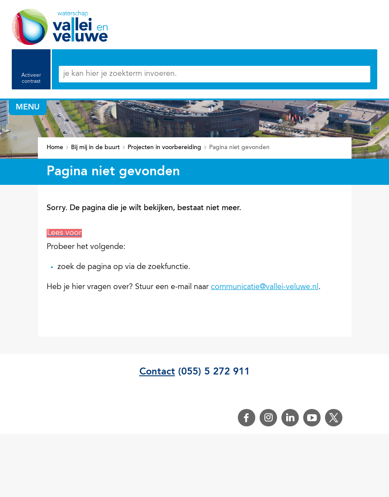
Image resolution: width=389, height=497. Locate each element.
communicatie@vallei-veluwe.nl (264, 287)
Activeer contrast (31, 78)
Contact (157, 372)
